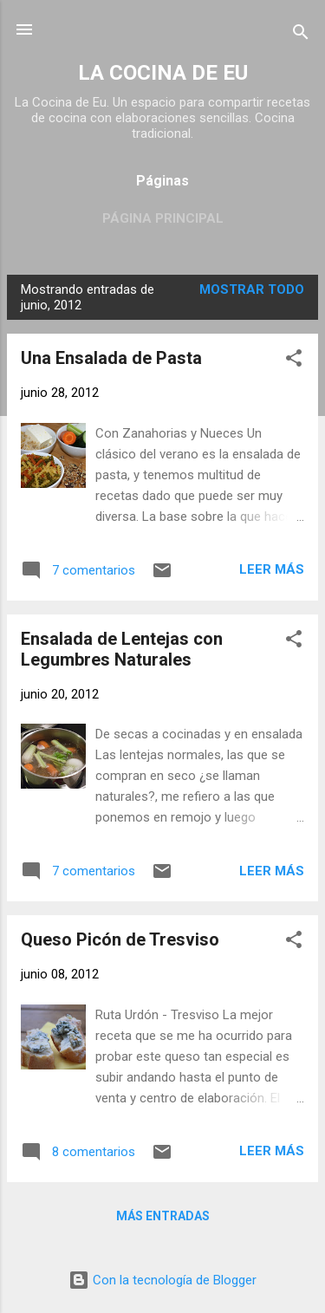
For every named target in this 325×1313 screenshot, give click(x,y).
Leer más (271, 569)
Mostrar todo (251, 289)
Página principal (163, 218)
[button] (293, 361)
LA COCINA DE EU (163, 73)
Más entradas (163, 1216)
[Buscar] (300, 35)
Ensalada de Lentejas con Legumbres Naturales (122, 649)
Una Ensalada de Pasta (111, 358)
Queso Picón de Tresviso (120, 939)
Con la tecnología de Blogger (162, 1280)
